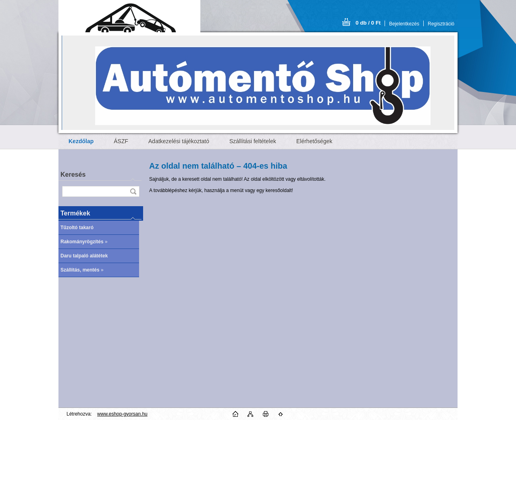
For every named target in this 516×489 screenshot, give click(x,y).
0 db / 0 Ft (368, 23)
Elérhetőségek (314, 141)
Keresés (72, 174)
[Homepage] (81, 141)
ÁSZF (121, 141)
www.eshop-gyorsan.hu (122, 414)
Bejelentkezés (404, 24)
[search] (133, 191)
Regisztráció (441, 24)
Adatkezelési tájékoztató (178, 141)
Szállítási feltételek (252, 141)
